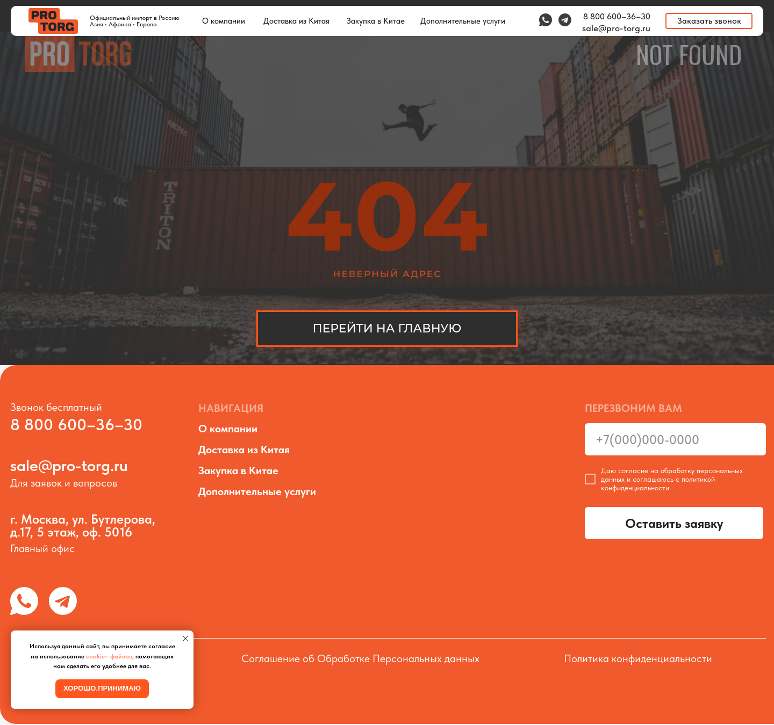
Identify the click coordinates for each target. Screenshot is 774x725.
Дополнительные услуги (257, 491)
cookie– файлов (109, 656)
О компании (227, 428)
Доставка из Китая (244, 449)
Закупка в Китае (238, 470)
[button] (708, 21)
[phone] (675, 439)
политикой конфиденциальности (658, 483)
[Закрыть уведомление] (185, 638)
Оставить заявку (674, 523)
